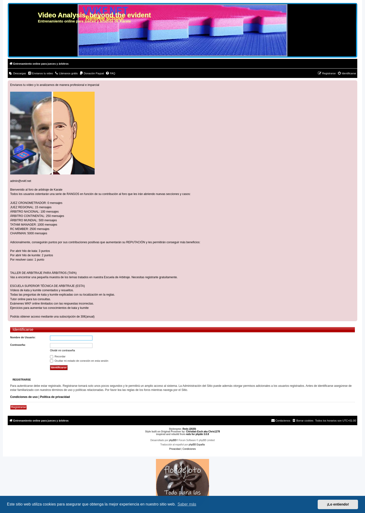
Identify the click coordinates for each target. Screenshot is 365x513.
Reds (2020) (189, 429)
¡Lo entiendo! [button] (338, 504)
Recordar (57, 356)
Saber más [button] (187, 504)
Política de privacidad (55, 397)
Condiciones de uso (24, 397)
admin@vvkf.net (20, 181)
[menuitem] (17, 73)
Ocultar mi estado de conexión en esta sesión (79, 360)
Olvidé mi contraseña (62, 350)
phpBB (172, 440)
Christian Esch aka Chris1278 (203, 431)
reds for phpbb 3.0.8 (197, 434)
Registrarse (18, 407)
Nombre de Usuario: (22, 337)
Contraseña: (18, 344)
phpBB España (197, 444)
